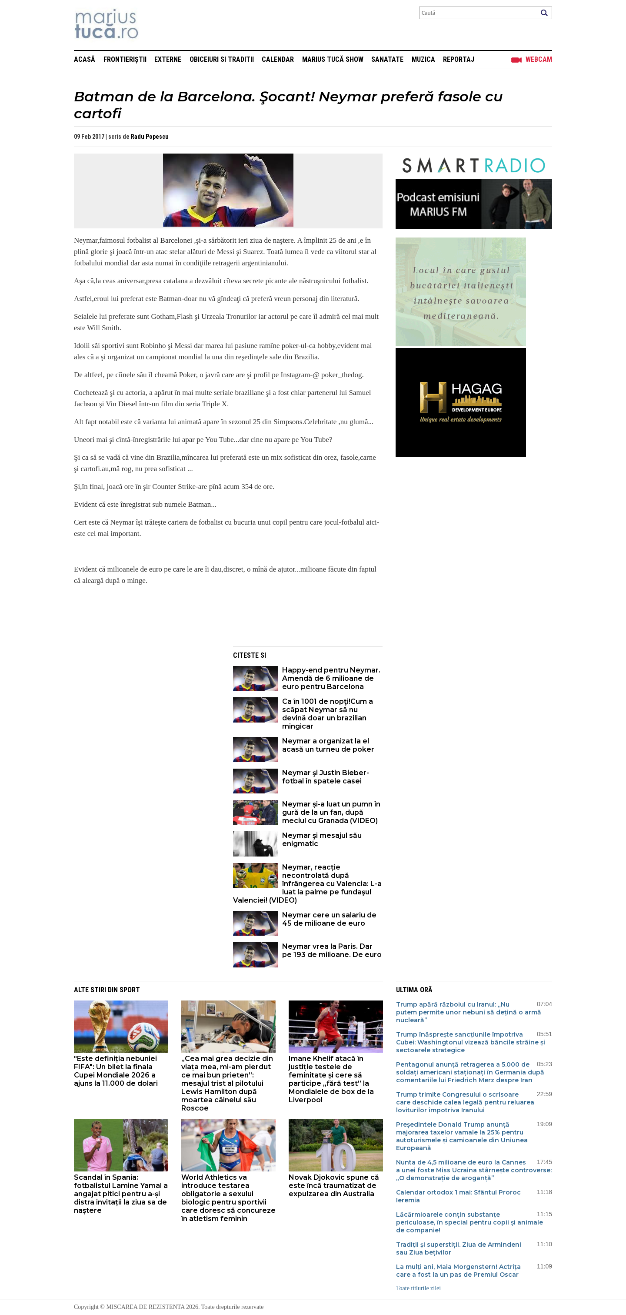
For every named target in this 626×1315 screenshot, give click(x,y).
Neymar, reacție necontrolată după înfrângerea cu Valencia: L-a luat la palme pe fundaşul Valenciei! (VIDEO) (307, 883)
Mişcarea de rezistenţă (153, 25)
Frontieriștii (125, 59)
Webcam (539, 59)
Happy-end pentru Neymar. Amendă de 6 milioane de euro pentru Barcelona (331, 678)
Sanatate (387, 59)
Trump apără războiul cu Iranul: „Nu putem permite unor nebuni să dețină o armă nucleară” (468, 1012)
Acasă (84, 59)
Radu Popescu (150, 136)
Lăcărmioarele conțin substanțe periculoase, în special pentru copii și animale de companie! (469, 1222)
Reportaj (458, 59)
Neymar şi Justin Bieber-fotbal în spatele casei (325, 777)
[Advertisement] (147, 707)
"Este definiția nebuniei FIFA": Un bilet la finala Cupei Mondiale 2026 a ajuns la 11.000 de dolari (116, 1070)
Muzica (423, 59)
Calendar (278, 59)
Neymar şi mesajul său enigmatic (322, 839)
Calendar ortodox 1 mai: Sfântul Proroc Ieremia (458, 1196)
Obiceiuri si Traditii (222, 59)
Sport (130, 990)
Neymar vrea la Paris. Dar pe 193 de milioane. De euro (332, 950)
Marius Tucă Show (332, 59)
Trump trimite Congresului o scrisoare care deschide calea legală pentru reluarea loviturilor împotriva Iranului (465, 1102)
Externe (167, 59)
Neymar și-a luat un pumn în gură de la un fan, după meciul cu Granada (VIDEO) (331, 812)
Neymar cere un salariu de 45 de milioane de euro (329, 919)
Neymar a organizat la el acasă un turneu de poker (328, 745)
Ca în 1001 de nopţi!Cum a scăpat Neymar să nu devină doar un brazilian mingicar (327, 713)
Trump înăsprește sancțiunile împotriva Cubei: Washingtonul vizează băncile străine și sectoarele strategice (470, 1042)
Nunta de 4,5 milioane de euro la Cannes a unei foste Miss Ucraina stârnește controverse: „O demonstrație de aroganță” (474, 1170)
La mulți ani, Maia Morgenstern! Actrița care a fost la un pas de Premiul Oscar (458, 1270)
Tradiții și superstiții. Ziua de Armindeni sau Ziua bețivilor (458, 1248)
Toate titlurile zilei (418, 1288)
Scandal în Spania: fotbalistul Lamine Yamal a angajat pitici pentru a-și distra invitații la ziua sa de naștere (121, 1194)
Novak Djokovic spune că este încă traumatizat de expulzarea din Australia (334, 1185)
